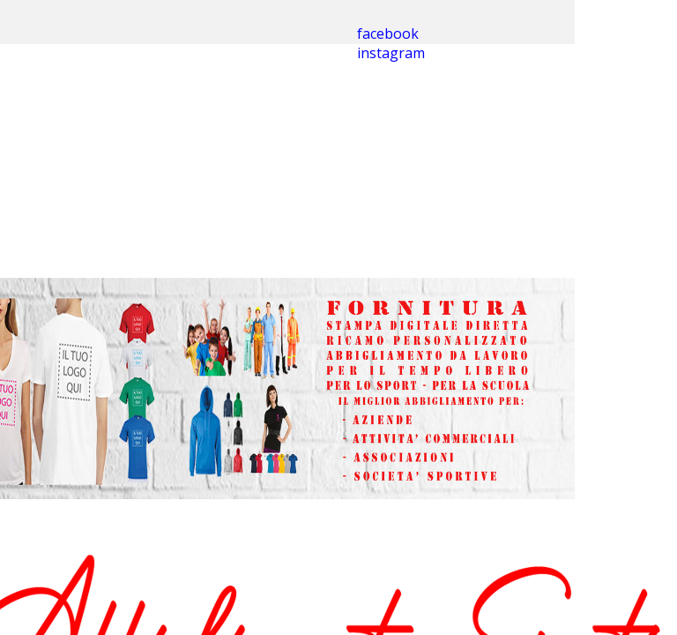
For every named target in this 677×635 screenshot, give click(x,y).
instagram (391, 53)
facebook (388, 33)
